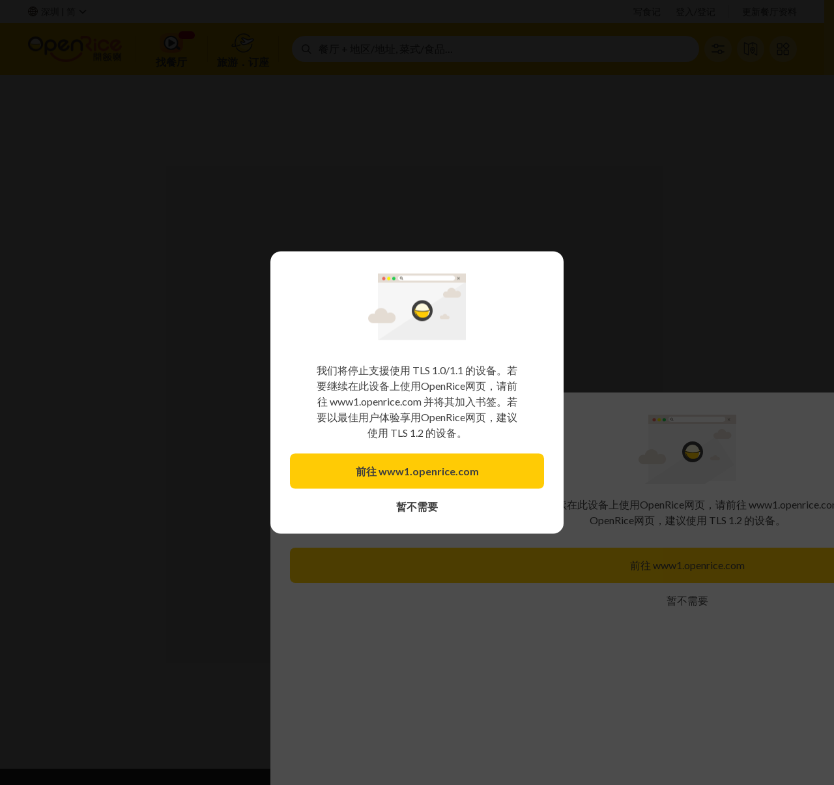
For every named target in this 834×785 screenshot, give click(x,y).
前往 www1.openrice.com (417, 471)
